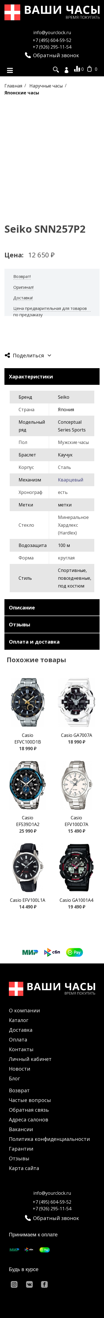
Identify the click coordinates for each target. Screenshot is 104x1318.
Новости (19, 1068)
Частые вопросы (30, 1100)
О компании (24, 1010)
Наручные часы (46, 85)
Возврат (19, 1090)
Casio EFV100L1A (27, 900)
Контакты (21, 1049)
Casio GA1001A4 (76, 900)
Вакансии (21, 1129)
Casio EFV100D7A (76, 821)
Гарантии (21, 1148)
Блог (14, 1078)
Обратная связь (29, 1109)
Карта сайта (24, 1168)
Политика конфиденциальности (49, 1139)
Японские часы (21, 93)
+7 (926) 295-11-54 (52, 47)
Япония (66, 409)
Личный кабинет (30, 1059)
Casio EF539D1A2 (27, 821)
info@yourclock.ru (52, 32)
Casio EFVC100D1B (27, 738)
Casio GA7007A (76, 735)
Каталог (18, 1020)
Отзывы (19, 1158)
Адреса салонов (28, 1119)
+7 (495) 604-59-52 (52, 40)
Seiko (63, 397)
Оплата (18, 1039)
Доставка (20, 1029)
